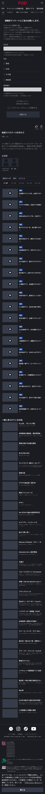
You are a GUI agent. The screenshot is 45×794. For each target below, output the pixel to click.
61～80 (29, 183)
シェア (41, 129)
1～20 (6, 183)
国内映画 (40, 8)
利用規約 (20, 734)
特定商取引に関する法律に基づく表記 (14, 736)
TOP (2, 8)
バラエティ (10, 12)
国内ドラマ (30, 8)
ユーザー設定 (11, 734)
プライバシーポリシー (31, 734)
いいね (36, 129)
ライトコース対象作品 (15, 8)
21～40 (13, 183)
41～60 (21, 183)
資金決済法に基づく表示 (34, 736)
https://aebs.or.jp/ (12, 771)
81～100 (37, 183)
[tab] (7, 178)
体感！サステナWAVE (22, 12)
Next (41, 183)
